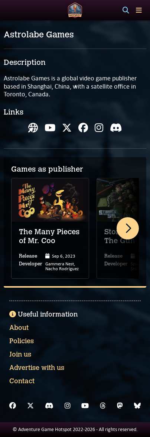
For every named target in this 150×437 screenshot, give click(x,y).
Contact (22, 381)
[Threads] (103, 406)
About (19, 328)
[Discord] (49, 406)
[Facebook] (12, 406)
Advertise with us (36, 368)
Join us (20, 354)
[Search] (126, 10)
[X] (30, 406)
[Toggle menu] (139, 10)
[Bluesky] (137, 406)
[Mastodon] (120, 406)
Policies (21, 341)
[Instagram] (68, 406)
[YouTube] (85, 406)
